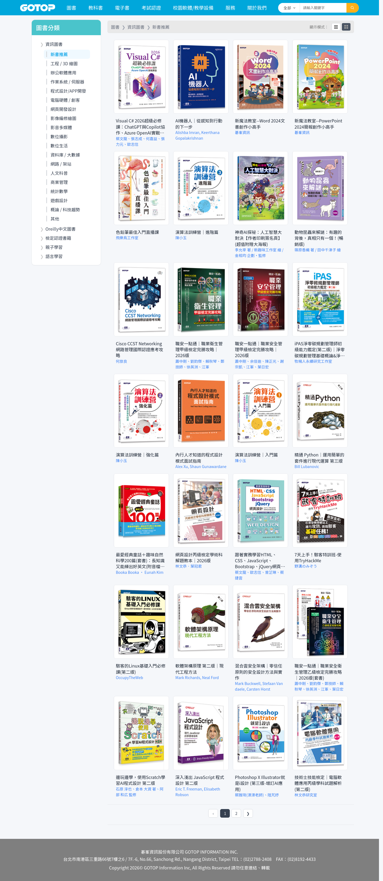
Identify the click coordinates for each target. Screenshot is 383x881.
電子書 (122, 7)
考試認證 (151, 7)
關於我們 (257, 7)
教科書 (95, 7)
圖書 (71, 7)
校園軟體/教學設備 (193, 7)
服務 (230, 7)
